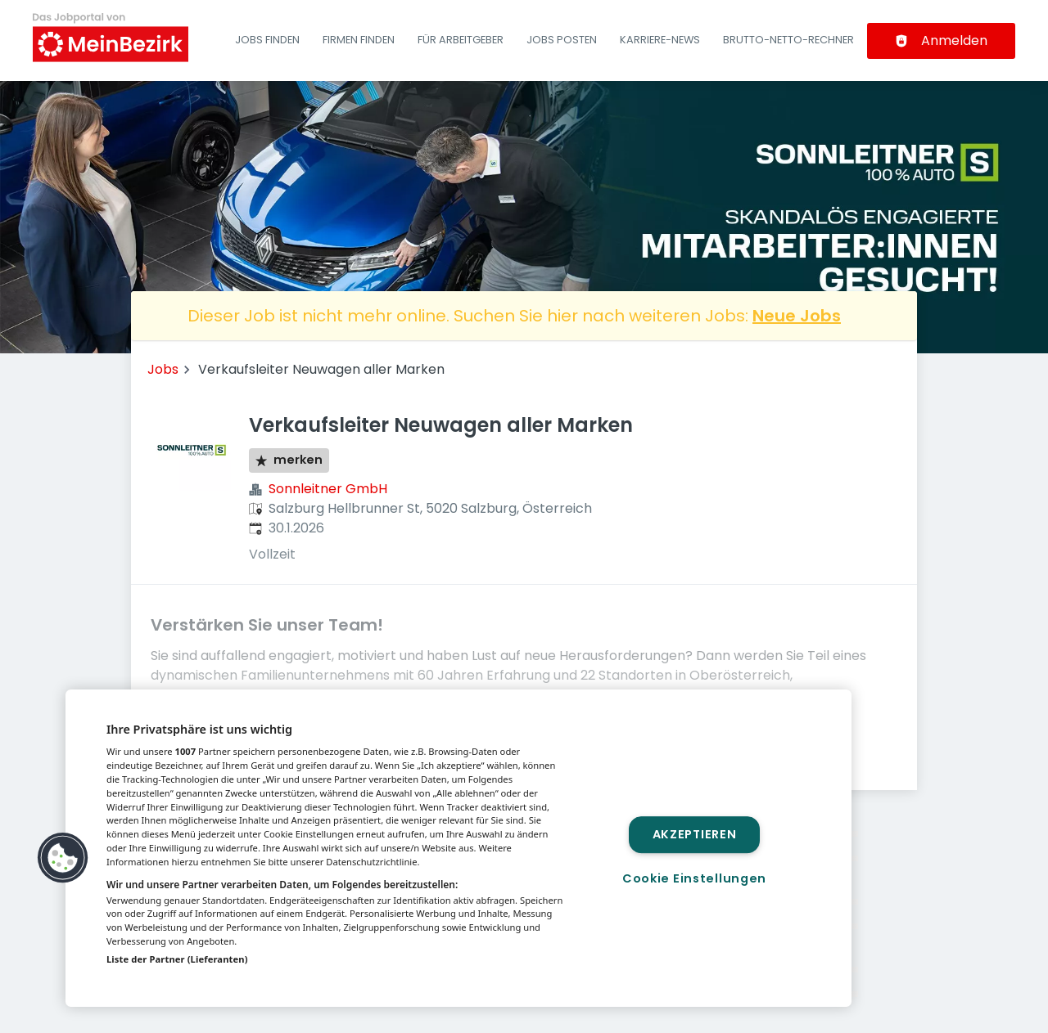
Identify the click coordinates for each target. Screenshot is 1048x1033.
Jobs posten (561, 40)
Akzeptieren (695, 834)
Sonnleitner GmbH (328, 488)
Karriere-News (660, 40)
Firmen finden (359, 40)
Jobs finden (267, 40)
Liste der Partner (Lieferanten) (177, 959)
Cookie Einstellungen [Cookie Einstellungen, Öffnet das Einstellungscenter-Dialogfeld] (694, 878)
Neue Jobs (796, 315)
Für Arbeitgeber (461, 40)
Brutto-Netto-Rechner (788, 40)
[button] (63, 858)
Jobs (162, 369)
